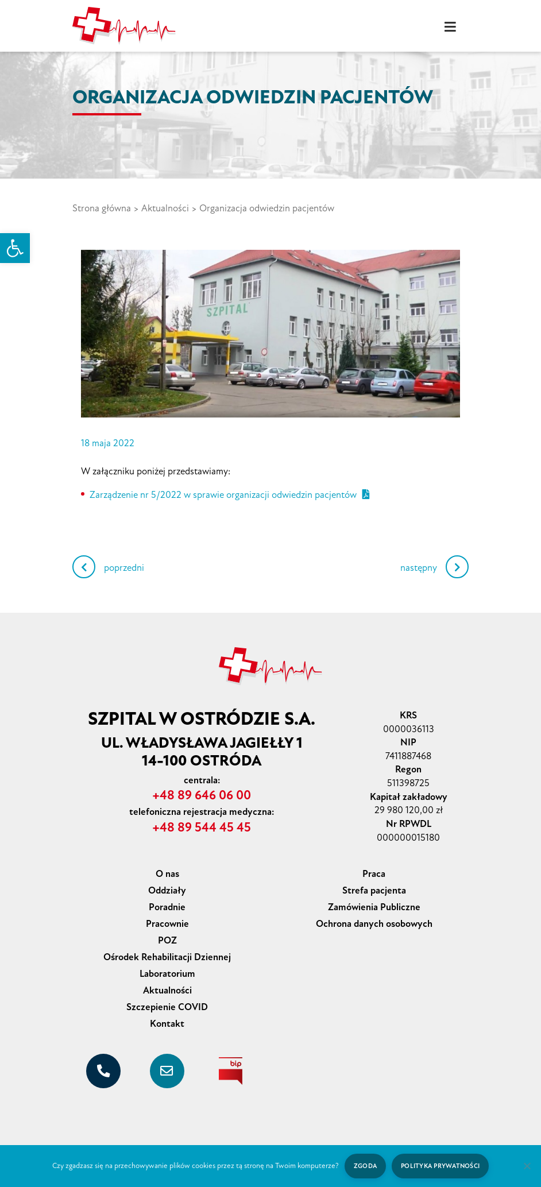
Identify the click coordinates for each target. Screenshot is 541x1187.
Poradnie (167, 907)
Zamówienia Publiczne (374, 907)
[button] (15, 248)
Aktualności (165, 208)
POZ (167, 940)
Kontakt (167, 1024)
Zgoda (365, 1166)
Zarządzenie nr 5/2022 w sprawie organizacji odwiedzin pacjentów (230, 495)
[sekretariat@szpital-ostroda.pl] (167, 1071)
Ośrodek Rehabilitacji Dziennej (167, 957)
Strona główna (101, 208)
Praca (373, 874)
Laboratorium (167, 974)
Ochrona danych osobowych (374, 924)
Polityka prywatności (440, 1166)
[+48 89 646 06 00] (103, 1071)
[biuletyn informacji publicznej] (231, 1071)
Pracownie (167, 924)
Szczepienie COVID (167, 1007)
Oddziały (167, 890)
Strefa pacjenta (374, 890)
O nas (167, 874)
